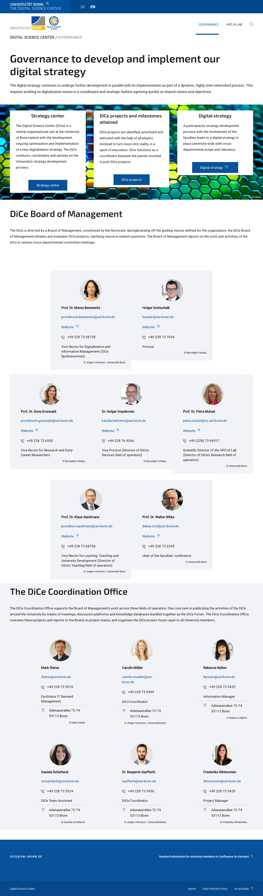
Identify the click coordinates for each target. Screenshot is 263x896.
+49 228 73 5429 (222, 791)
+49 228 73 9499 (141, 692)
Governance (209, 24)
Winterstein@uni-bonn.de (222, 781)
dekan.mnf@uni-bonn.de (160, 526)
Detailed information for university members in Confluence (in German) (206, 856)
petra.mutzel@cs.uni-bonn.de (205, 421)
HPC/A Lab (234, 24)
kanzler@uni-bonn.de (157, 317)
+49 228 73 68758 (81, 337)
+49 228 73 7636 (161, 337)
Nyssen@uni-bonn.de (219, 677)
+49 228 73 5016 (60, 687)
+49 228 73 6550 (40, 441)
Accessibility (243, 888)
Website (70, 327)
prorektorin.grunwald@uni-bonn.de (47, 421)
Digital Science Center (32, 37)
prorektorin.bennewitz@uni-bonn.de (88, 317)
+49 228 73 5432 (222, 687)
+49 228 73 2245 (161, 546)
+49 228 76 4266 (121, 441)
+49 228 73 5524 (60, 791)
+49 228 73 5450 (141, 791)
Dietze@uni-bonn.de (56, 677)
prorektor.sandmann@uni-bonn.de (86, 526)
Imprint (192, 888)
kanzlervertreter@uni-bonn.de (124, 421)
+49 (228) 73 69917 (204, 441)
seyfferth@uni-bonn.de (139, 781)
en (92, 6)
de (83, 6)
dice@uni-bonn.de (26, 856)
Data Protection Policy (215, 888)
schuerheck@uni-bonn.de (60, 781)
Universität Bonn (29, 4)
